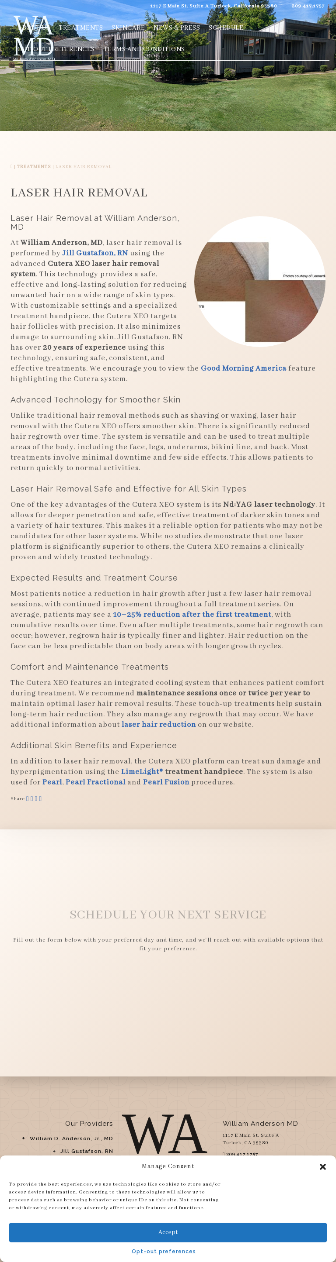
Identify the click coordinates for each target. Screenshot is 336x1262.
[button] (322, 1166)
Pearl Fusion (166, 782)
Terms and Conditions (144, 49)
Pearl (52, 782)
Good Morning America (244, 368)
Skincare (128, 28)
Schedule (226, 28)
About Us (34, 28)
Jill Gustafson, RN (86, 1151)
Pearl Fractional (96, 782)
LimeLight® (142, 772)
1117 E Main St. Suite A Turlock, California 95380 (212, 6)
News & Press (177, 28)
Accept (168, 1232)
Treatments (81, 28)
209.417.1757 (306, 6)
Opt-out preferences (164, 1251)
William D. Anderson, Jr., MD (71, 1138)
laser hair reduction (159, 724)
